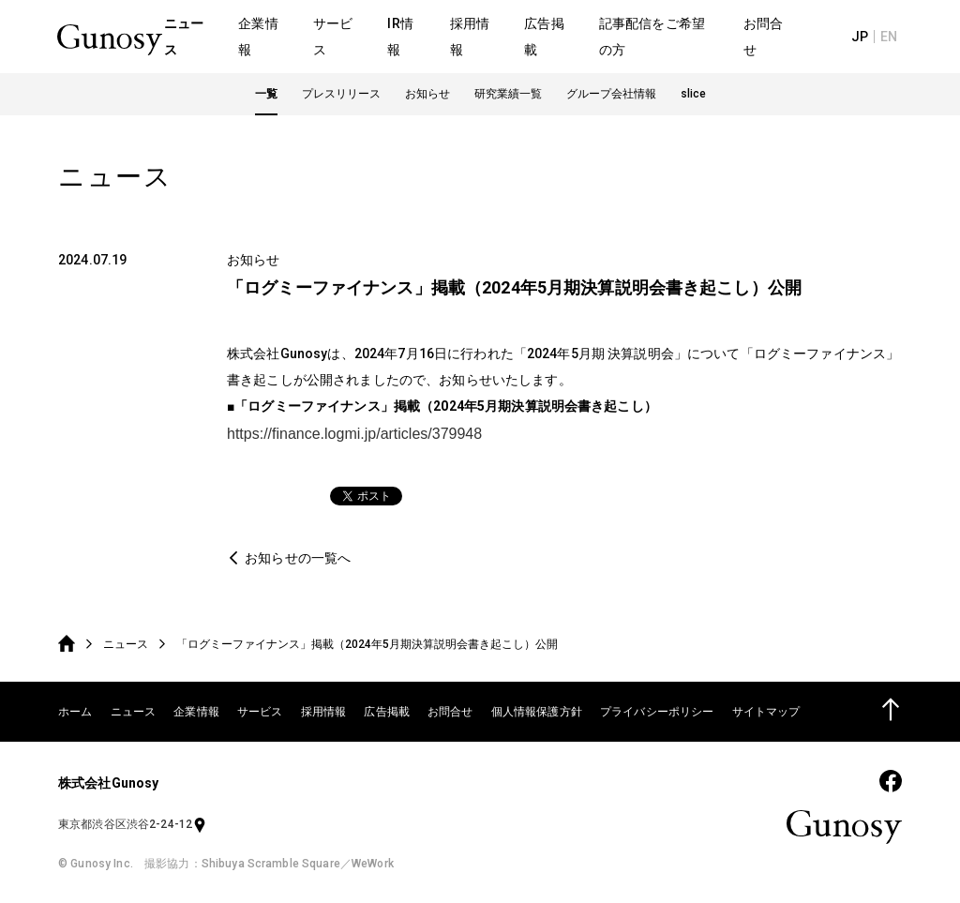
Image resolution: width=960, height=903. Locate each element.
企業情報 (196, 711)
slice (693, 95)
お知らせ (427, 95)
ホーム (75, 711)
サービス (260, 711)
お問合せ (450, 711)
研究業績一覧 (508, 95)
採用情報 (324, 711)
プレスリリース (341, 95)
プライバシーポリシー (656, 711)
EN (889, 37)
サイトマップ (766, 711)
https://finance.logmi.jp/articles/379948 (354, 434)
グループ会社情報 (611, 95)
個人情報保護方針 (536, 711)
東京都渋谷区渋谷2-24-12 (132, 824)
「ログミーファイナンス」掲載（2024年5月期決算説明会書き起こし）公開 (367, 644)
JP (861, 37)
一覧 (266, 95)
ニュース (125, 644)
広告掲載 (387, 711)
